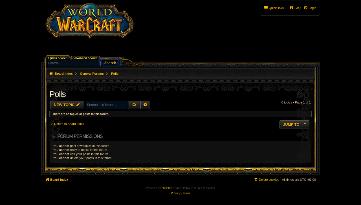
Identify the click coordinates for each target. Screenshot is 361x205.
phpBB (166, 188)
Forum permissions (80, 136)
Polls (57, 94)
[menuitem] (309, 8)
